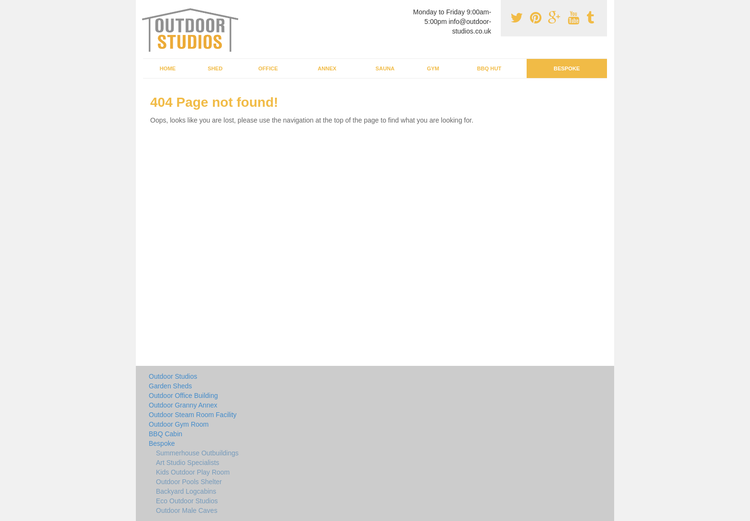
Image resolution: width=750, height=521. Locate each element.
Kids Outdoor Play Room (193, 472)
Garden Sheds (170, 386)
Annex (327, 68)
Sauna (385, 68)
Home (168, 68)
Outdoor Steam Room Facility (193, 415)
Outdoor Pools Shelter (189, 482)
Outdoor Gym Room (179, 424)
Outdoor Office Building (183, 395)
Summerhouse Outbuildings (197, 453)
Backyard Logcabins (186, 491)
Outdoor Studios (173, 376)
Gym (433, 68)
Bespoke (567, 68)
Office (268, 68)
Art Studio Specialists (187, 462)
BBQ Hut (489, 68)
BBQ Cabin (165, 434)
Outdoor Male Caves (186, 510)
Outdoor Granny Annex (183, 405)
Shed (215, 68)
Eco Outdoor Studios (187, 501)
